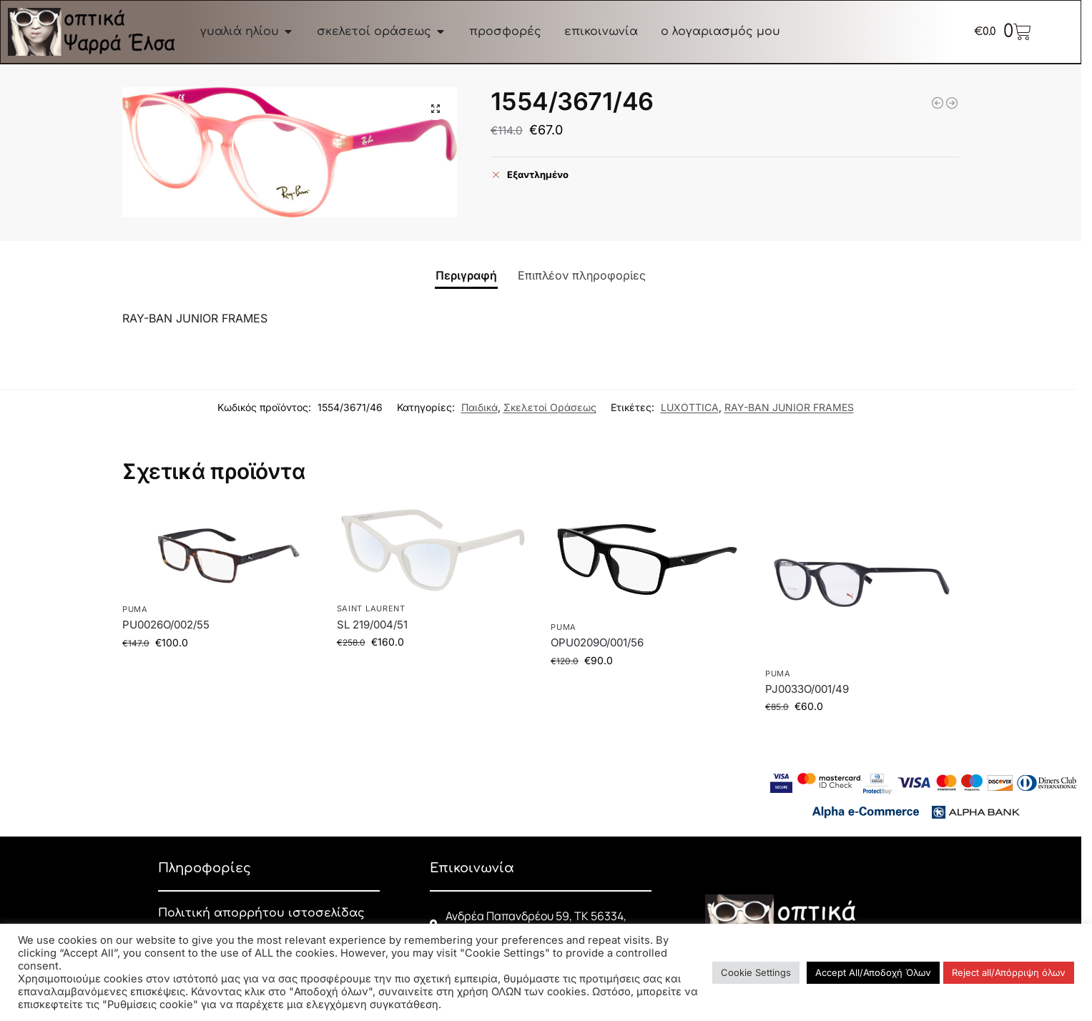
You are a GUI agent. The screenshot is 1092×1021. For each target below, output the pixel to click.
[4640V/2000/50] (937, 103)
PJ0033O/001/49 (807, 689)
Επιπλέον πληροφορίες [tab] (582, 275)
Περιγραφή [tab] (466, 275)
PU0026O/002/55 (166, 624)
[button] (435, 108)
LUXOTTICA (690, 407)
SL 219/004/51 (372, 624)
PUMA (135, 609)
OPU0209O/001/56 (597, 642)
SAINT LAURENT (371, 608)
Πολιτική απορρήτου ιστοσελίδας (261, 913)
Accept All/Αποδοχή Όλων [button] (873, 972)
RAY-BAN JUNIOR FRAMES (789, 407)
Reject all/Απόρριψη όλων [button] (1009, 972)
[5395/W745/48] (952, 103)
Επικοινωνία (472, 868)
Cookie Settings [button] (756, 972)
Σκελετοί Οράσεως (549, 407)
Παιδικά (479, 407)
